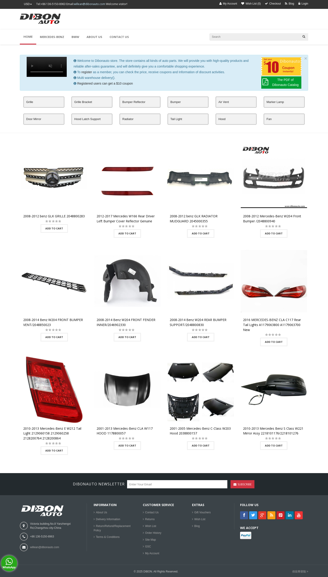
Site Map (150, 539)
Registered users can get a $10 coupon (105, 83)
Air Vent (223, 101)
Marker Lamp (275, 101)
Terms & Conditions (108, 537)
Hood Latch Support (87, 119)
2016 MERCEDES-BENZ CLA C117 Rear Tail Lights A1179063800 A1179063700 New (272, 325)
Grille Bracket (83, 101)
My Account (152, 553)
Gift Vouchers (202, 512)
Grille (29, 101)
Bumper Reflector (133, 101)
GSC (148, 546)
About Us (101, 512)
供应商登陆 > (300, 571)
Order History (153, 532)
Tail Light (176, 119)
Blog (197, 526)
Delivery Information (108, 519)
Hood (222, 119)
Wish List (150, 526)
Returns (150, 519)
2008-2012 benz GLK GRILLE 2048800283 (54, 216)
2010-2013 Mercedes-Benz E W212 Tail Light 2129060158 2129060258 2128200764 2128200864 (52, 433)
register (86, 72)
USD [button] (28, 4)
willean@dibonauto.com (89, 4)
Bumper (175, 101)
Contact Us (152, 512)
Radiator (127, 119)
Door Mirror (33, 119)
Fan (269, 119)
